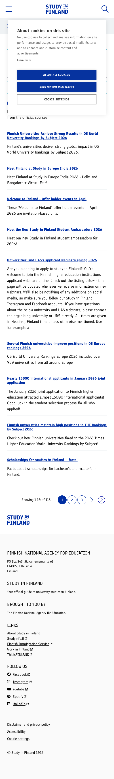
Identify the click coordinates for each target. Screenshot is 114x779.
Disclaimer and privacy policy (28, 724)
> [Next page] (91, 499)
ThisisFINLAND (19, 654)
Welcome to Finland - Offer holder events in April (47, 199)
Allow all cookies (56, 75)
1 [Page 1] (62, 500)
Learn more (24, 60)
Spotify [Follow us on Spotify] (18, 696)
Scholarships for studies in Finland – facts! (42, 460)
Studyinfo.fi (17, 638)
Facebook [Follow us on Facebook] (19, 674)
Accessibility (16, 731)
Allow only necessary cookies (57, 87)
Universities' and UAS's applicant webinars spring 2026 (52, 260)
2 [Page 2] (72, 500)
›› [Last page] (101, 499)
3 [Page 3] (82, 500)
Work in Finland (20, 649)
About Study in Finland (23, 633)
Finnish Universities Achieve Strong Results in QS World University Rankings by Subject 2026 (52, 135)
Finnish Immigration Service (29, 644)
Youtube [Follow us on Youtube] (18, 689)
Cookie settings (18, 739)
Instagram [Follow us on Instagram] (20, 682)
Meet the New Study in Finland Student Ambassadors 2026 (54, 229)
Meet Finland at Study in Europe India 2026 (42, 168)
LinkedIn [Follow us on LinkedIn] (19, 704)
